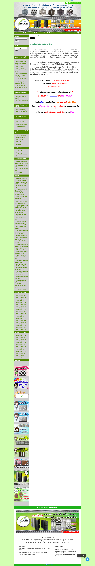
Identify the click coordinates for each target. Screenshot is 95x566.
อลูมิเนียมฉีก (47, 539)
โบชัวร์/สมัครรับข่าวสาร (48, 32)
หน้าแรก (18, 32)
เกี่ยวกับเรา (25, 32)
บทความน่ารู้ (76, 32)
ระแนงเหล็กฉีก (39, 539)
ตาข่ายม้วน (63, 539)
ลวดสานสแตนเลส (25, 541)
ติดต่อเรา (67, 32)
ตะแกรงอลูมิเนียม (55, 539)
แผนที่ (60, 32)
